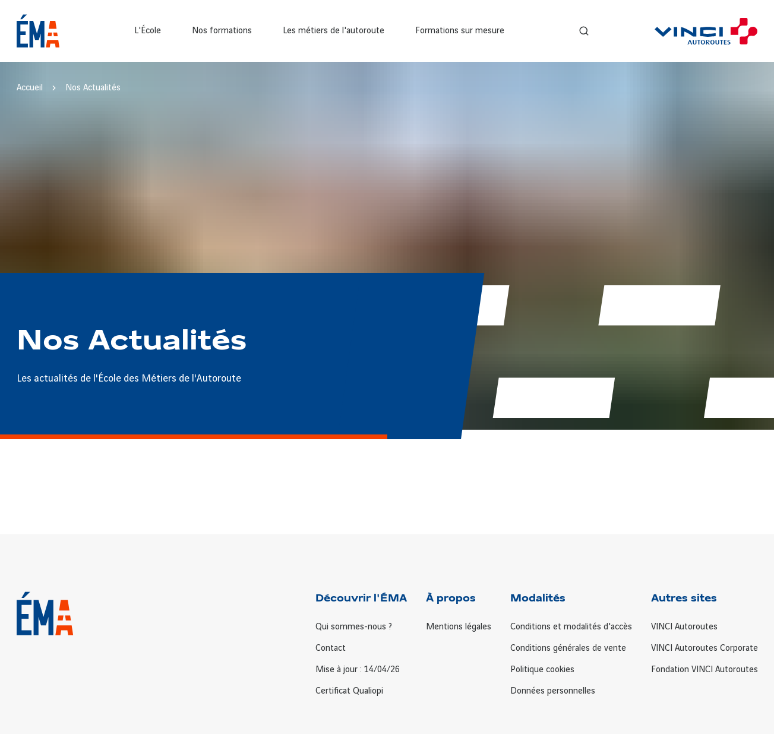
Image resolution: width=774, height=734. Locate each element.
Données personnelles (552, 691)
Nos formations (222, 31)
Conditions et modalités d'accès (571, 627)
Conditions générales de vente (568, 648)
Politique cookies (542, 670)
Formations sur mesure (459, 31)
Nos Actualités (93, 88)
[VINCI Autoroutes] (706, 31)
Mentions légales (458, 627)
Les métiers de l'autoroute (333, 31)
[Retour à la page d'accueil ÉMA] (38, 31)
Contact (330, 648)
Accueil (30, 88)
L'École (147, 31)
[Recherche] (584, 31)
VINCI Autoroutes (684, 627)
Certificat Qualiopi (349, 691)
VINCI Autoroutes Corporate (704, 648)
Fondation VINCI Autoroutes (704, 670)
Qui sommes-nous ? (353, 627)
